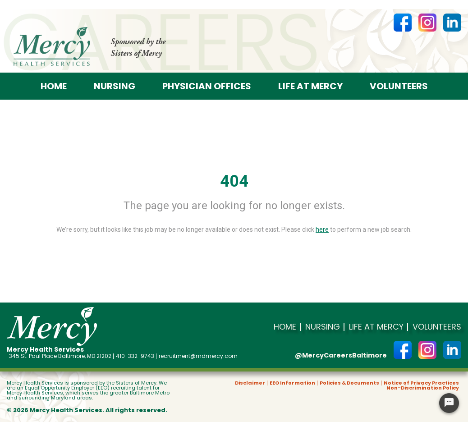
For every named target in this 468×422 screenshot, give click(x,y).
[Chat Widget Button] (449, 403)
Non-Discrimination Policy (422, 387)
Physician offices (206, 86)
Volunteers (399, 86)
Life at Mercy (310, 86)
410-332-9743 (135, 356)
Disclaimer (250, 383)
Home (54, 86)
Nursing (114, 86)
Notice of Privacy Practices (421, 383)
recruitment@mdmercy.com (198, 356)
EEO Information (292, 383)
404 (234, 181)
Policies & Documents (349, 383)
